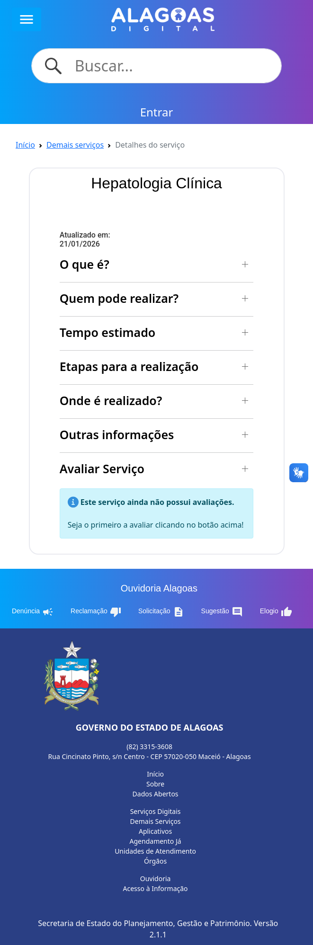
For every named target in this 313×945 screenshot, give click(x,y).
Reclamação (96, 612)
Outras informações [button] (117, 434)
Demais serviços (75, 145)
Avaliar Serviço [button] (102, 468)
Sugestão (222, 612)
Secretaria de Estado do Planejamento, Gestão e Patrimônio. (145, 923)
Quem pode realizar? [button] (119, 298)
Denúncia (33, 612)
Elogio (276, 612)
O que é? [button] (84, 264)
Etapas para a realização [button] (129, 366)
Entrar (156, 112)
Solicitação (161, 612)
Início (25, 145)
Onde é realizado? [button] (111, 400)
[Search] (172, 66)
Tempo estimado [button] (108, 332)
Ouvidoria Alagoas (159, 588)
